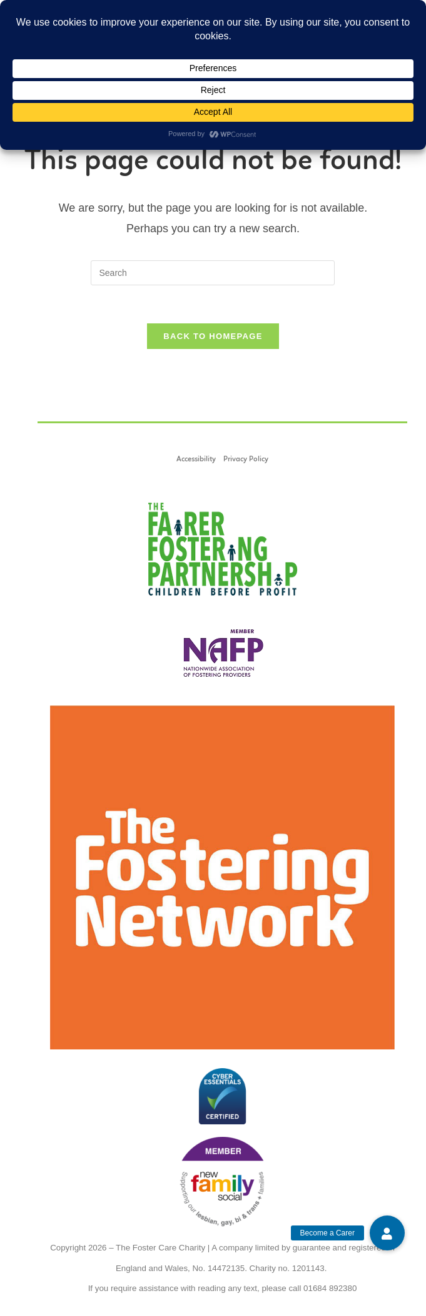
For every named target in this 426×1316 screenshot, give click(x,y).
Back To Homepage (212, 336)
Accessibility (196, 459)
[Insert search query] (213, 272)
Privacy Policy (245, 459)
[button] (387, 1232)
